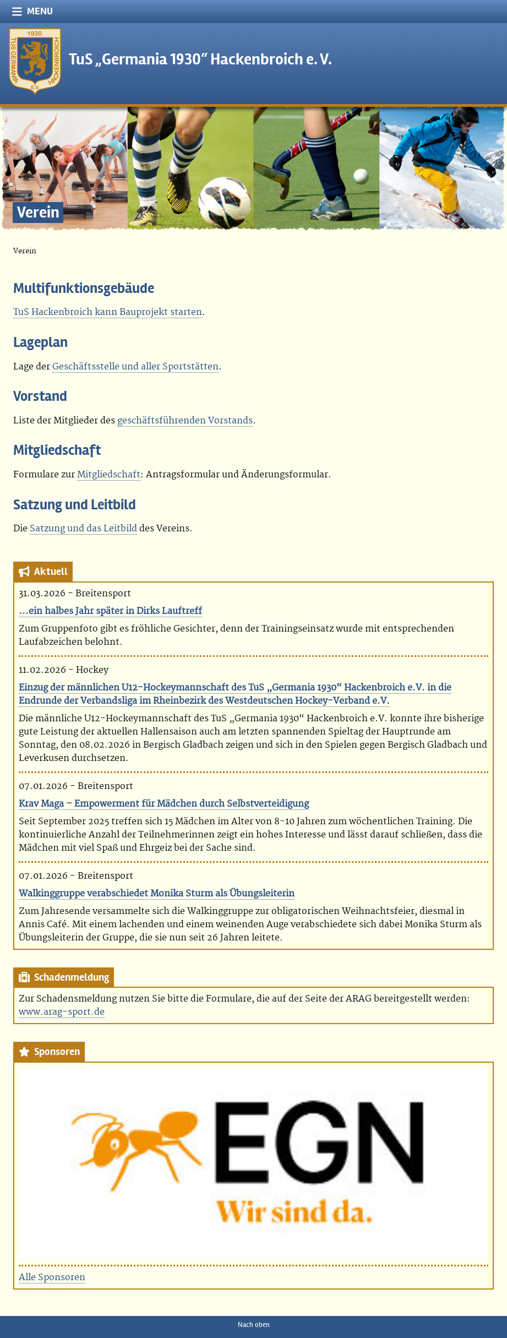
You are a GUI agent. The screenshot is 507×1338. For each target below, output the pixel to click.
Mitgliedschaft (108, 474)
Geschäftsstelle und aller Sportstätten (135, 366)
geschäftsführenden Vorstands (185, 420)
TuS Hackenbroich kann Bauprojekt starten (107, 312)
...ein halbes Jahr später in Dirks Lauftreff (110, 611)
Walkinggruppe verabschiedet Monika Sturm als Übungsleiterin (157, 893)
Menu (32, 12)
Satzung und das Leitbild (83, 528)
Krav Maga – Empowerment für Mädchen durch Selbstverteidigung (164, 803)
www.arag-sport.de (62, 1012)
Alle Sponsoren (52, 1277)
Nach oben (254, 1324)
